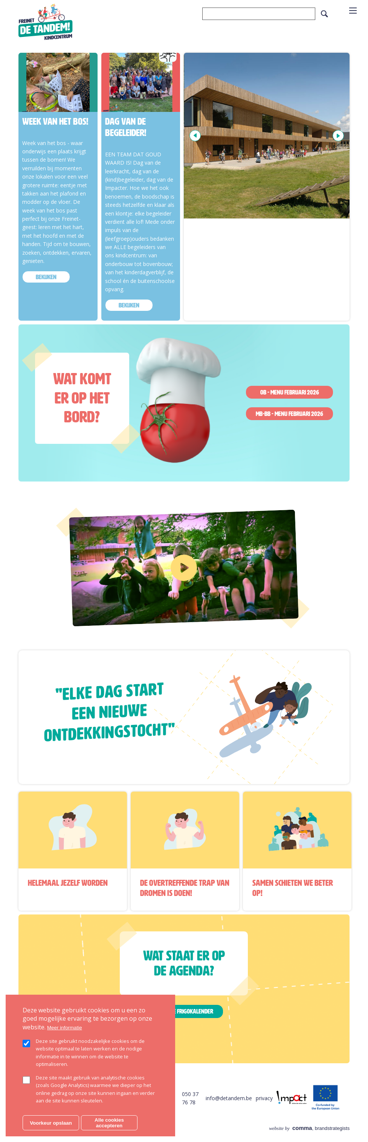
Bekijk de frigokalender (183, 1011)
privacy (264, 1098)
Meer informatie (64, 1027)
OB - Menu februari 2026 (289, 392)
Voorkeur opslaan (51, 1123)
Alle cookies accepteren (109, 1122)
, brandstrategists (309, 1128)
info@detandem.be (229, 1098)
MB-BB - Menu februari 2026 (289, 413)
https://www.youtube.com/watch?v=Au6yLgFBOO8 (131, 518)
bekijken (46, 277)
